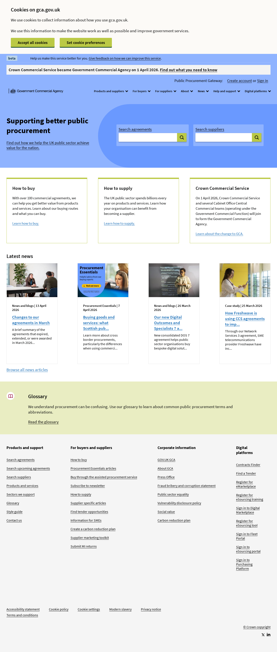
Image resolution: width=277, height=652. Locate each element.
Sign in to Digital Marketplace (248, 510)
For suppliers (165, 91)
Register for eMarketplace (246, 484)
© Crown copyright (257, 627)
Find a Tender (246, 473)
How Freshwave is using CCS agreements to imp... (245, 318)
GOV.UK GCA (166, 459)
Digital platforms (258, 91)
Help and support (226, 91)
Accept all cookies (33, 42)
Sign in (262, 80)
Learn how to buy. (25, 223)
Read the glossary (43, 421)
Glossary (12, 503)
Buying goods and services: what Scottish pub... (99, 322)
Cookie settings (89, 609)
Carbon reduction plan (174, 520)
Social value (166, 511)
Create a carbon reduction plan (93, 529)
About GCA (165, 468)
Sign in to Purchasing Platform (244, 564)
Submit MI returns (84, 546)
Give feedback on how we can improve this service (125, 58)
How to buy (79, 459)
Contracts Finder (248, 464)
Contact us (14, 520)
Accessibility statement (23, 609)
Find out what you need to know (188, 69)
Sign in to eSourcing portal (248, 549)
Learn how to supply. (119, 223)
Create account (239, 80)
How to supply (81, 494)
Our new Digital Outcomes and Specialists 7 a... (168, 322)
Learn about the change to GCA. (219, 233)
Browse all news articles (27, 369)
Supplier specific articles (88, 503)
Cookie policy (58, 609)
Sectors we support (20, 494)
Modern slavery (120, 609)
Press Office (166, 477)
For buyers (141, 91)
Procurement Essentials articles (93, 468)
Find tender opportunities (89, 511)
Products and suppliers (111, 91)
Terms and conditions (22, 615)
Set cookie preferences (86, 42)
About (187, 91)
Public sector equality (173, 494)
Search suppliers (209, 129)
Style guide (14, 511)
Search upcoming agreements (28, 468)
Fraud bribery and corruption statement (187, 485)
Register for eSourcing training (249, 497)
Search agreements (135, 129)
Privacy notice (151, 609)
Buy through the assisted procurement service (104, 477)
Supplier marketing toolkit (90, 537)
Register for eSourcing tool (247, 523)
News (203, 91)
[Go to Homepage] (257, 612)
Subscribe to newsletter (88, 485)
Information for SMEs (86, 520)
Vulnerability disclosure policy (179, 503)
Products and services (22, 485)
